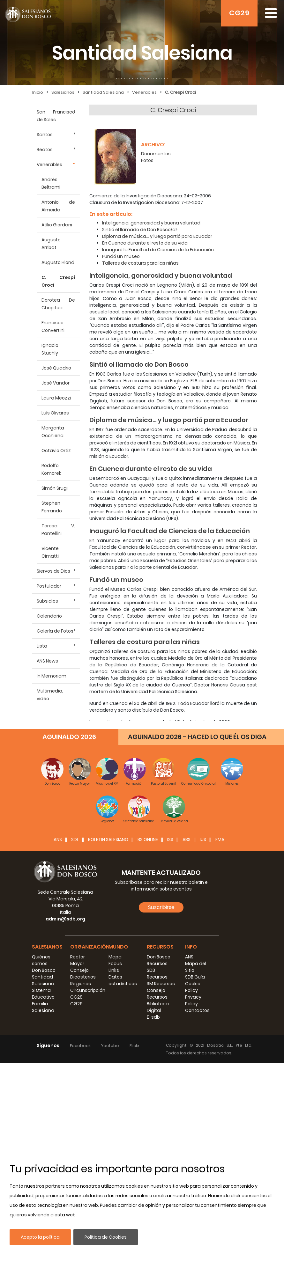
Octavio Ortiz (56, 450)
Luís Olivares (55, 413)
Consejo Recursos (157, 993)
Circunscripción (87, 990)
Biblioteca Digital (158, 1007)
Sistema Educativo (43, 993)
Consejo (79, 970)
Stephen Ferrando (51, 507)
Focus (115, 963)
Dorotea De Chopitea (58, 304)
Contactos (197, 1010)
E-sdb (153, 1017)
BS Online (148, 839)
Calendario (49, 616)
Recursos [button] (160, 946)
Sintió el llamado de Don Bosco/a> (139, 229)
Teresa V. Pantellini (58, 530)
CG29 (239, 13)
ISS (170, 839)
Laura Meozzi (56, 398)
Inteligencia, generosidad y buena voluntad (151, 223)
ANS (58, 839)
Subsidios (47, 601)
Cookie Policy (192, 986)
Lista (42, 646)
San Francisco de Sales (56, 116)
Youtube (110, 1046)
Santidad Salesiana (103, 92)
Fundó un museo (121, 256)
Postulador (49, 586)
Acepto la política (40, 1237)
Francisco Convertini (52, 326)
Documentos (156, 153)
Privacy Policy (193, 1000)
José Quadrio (56, 368)
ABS (187, 839)
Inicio (37, 92)
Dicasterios (83, 977)
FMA (219, 839)
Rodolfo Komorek (51, 469)
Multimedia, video (50, 695)
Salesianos (62, 92)
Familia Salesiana (43, 1007)
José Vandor (55, 383)
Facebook (80, 1046)
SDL (75, 839)
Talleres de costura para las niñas (140, 263)
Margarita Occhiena (52, 432)
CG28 (76, 997)
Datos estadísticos (122, 980)
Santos (45, 134)
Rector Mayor (77, 960)
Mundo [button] (118, 946)
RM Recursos (161, 983)
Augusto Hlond (57, 262)
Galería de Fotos (55, 631)
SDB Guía (195, 977)
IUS (203, 839)
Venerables (144, 92)
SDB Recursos (157, 973)
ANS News (47, 661)
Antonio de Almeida (58, 206)
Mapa (115, 957)
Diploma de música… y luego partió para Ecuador (157, 236)
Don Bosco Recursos (158, 960)
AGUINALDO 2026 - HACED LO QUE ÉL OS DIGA (197, 736)
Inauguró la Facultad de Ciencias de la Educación (158, 249)
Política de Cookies (106, 1237)
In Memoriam (51, 676)
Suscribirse (161, 907)
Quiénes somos (41, 960)
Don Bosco (44, 970)
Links (113, 970)
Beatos (45, 149)
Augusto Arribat (51, 244)
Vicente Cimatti (50, 552)
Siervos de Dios (53, 571)
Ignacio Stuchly (49, 349)
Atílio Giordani (56, 225)
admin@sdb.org (65, 919)
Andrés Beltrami (50, 183)
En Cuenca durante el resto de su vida (145, 243)
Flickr (134, 1046)
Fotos (147, 160)
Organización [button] (89, 946)
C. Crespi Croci (180, 92)
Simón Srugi (54, 488)
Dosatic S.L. (221, 1045)
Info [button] (191, 946)
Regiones (80, 983)
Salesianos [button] (47, 946)
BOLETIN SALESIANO (108, 839)
